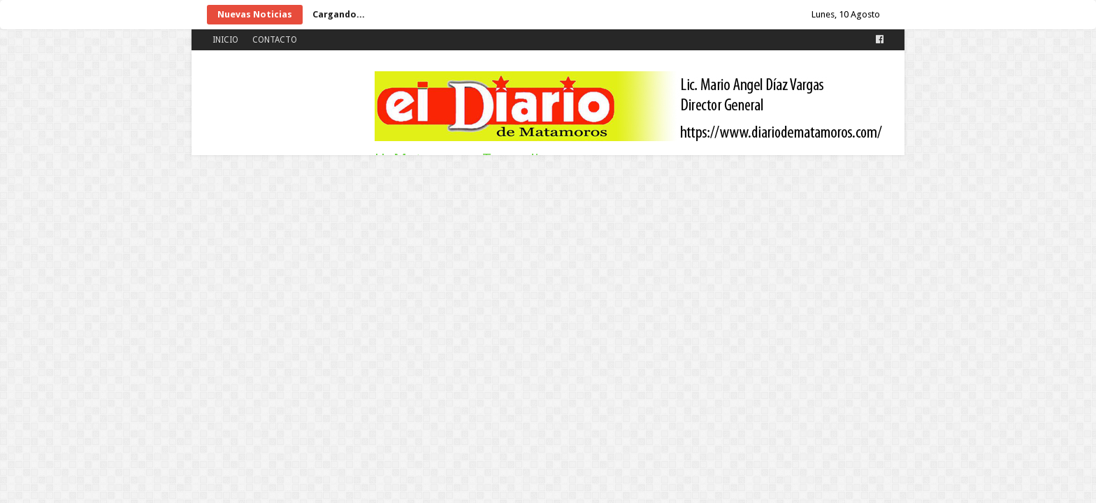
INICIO (225, 40)
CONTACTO (274, 40)
